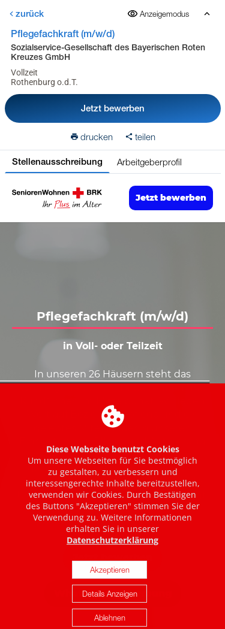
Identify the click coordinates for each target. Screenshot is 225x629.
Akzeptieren (110, 577)
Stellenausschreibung (57, 161)
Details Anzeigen (109, 601)
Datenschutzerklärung (112, 548)
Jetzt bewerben (113, 108)
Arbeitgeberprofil (149, 161)
